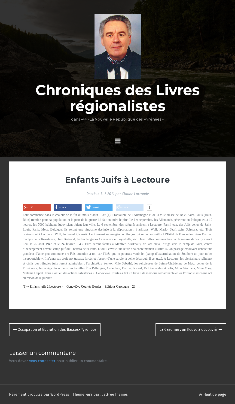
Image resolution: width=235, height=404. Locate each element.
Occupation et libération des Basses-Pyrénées (55, 329)
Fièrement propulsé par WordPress (39, 394)
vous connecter (42, 361)
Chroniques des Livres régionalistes (118, 98)
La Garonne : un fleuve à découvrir (190, 329)
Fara (88, 394)
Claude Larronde (135, 194)
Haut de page (212, 394)
